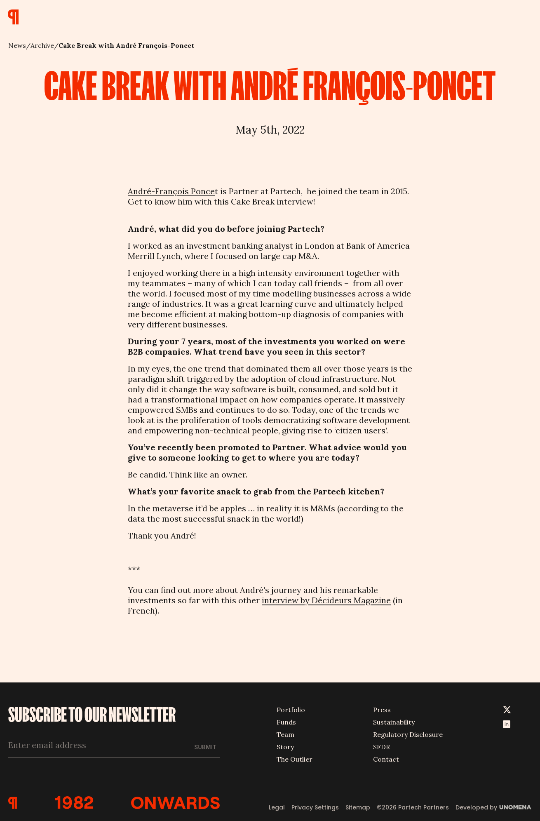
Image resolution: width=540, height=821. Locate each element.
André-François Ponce (171, 191)
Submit (205, 746)
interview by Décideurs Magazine (326, 600)
